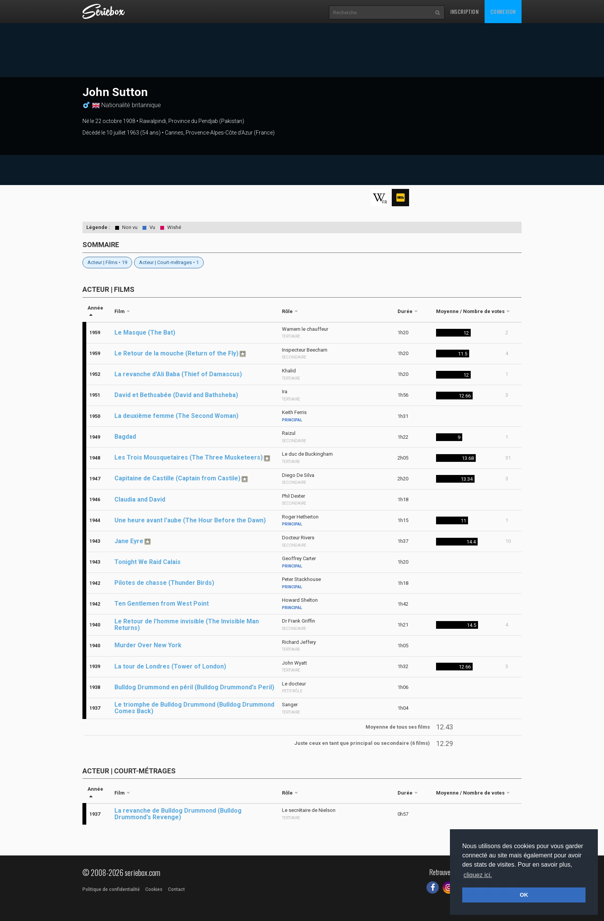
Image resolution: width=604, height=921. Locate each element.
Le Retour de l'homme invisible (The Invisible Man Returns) (186, 624)
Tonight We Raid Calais (147, 562)
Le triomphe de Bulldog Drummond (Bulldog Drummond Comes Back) (194, 707)
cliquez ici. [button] (477, 875)
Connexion (503, 11)
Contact (176, 889)
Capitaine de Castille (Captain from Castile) (177, 478)
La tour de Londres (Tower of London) (170, 666)
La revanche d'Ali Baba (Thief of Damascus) (178, 374)
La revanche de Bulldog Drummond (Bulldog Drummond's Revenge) (178, 813)
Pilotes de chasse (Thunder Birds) (164, 582)
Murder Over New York (147, 645)
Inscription (464, 11)
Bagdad (125, 436)
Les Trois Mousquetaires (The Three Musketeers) (188, 457)
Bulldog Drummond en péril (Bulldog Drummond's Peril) (194, 687)
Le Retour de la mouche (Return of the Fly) (176, 353)
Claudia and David (139, 499)
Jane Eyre (128, 541)
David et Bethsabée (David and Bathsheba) (176, 395)
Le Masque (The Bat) (144, 332)
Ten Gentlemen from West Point (161, 603)
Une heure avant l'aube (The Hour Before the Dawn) (190, 520)
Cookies (154, 889)
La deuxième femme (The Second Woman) (176, 416)
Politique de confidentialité (111, 889)
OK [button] (524, 895)
